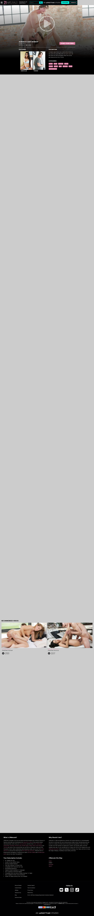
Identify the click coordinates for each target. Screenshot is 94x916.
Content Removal (47, 904)
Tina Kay (6, 847)
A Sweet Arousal (6, 649)
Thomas (36, 70)
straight (70, 66)
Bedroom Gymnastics (53, 649)
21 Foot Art (53, 652)
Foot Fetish (65, 66)
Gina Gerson (39, 845)
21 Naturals (7, 652)
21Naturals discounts (54, 849)
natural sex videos (27, 842)
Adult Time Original (53, 68)
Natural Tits (61, 63)
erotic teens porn (38, 843)
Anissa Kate (6, 845)
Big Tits (55, 63)
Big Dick (55, 66)
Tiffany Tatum (32, 845)
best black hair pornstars (28, 850)
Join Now (65, 2)
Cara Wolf (10, 650)
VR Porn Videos (31, 852)
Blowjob (66, 63)
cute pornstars (23, 843)
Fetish (60, 66)
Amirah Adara (25, 845)
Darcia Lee (24, 70)
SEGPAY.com (61, 903)
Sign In (73, 2)
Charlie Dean (5, 650)
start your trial (67, 43)
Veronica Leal (18, 845)
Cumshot (51, 66)
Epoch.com (22, 903)
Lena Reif (12, 845)
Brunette (50, 63)
